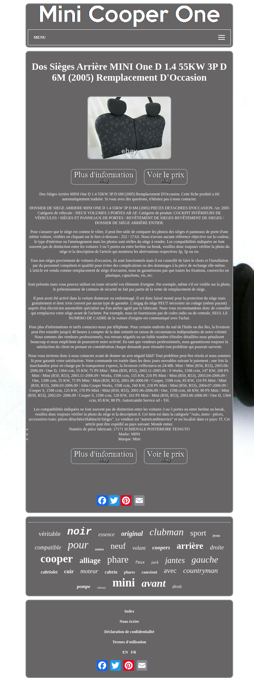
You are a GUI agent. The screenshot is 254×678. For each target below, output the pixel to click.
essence (107, 534)
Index (129, 611)
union (99, 549)
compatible (48, 547)
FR (133, 652)
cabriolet (49, 572)
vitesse (101, 587)
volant (139, 548)
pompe (83, 586)
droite (217, 547)
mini (123, 582)
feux (140, 562)
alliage (90, 560)
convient (149, 572)
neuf (118, 546)
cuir (69, 571)
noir (79, 532)
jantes (175, 560)
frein (216, 536)
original (132, 533)
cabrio (111, 572)
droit (177, 586)
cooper (56, 558)
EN (125, 652)
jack (155, 562)
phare (117, 559)
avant (154, 583)
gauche (204, 559)
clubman (166, 531)
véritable (50, 533)
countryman (200, 570)
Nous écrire (129, 621)
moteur (89, 571)
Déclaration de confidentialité (129, 631)
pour (78, 545)
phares (129, 572)
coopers (161, 547)
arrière (190, 546)
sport (198, 533)
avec (170, 571)
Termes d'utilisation (129, 642)
